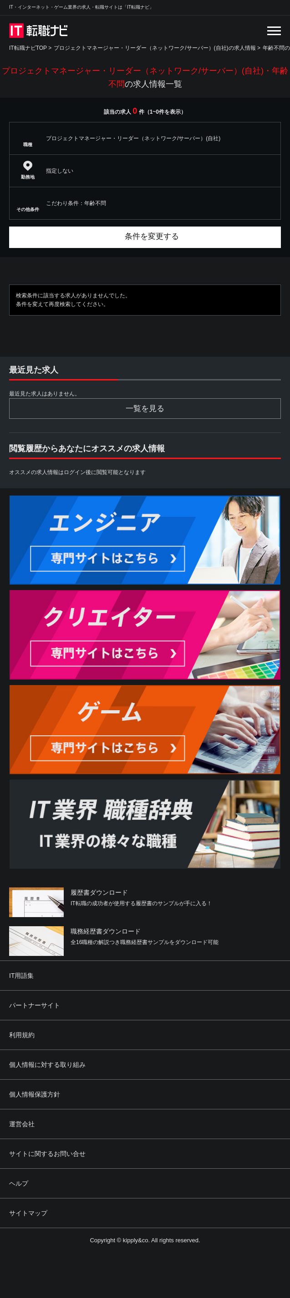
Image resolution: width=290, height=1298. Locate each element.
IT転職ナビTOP (28, 48)
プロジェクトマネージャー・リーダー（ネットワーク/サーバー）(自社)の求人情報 (154, 48)
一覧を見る (145, 408)
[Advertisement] (175, 1231)
